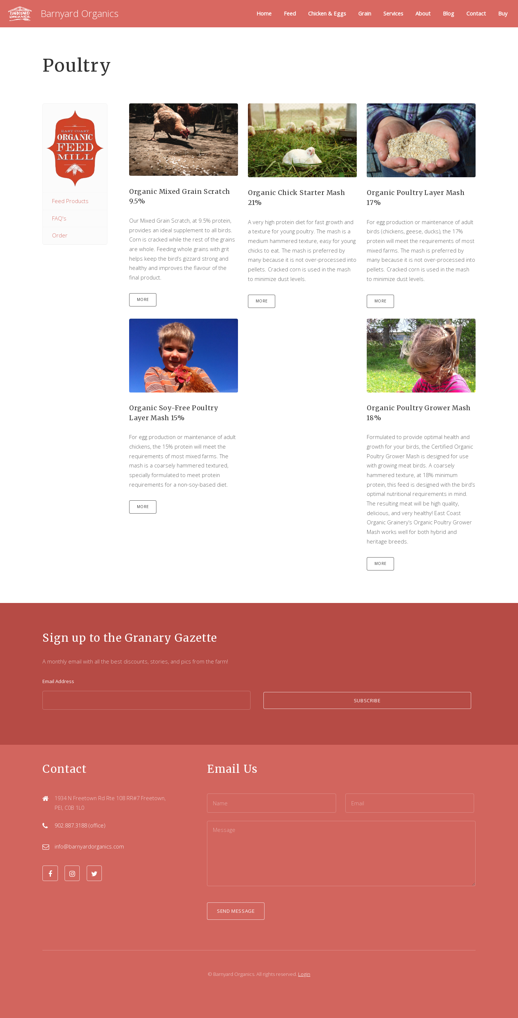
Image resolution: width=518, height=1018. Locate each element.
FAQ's (59, 218)
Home (264, 13)
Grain (364, 13)
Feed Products (70, 201)
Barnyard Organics (79, 13)
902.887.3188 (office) (80, 825)
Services (393, 13)
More (143, 299)
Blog (448, 13)
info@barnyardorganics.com (89, 846)
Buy (502, 13)
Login (304, 974)
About (423, 13)
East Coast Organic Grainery (75, 148)
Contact (476, 13)
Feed (290, 13)
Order (60, 235)
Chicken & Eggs (327, 13)
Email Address (58, 681)
